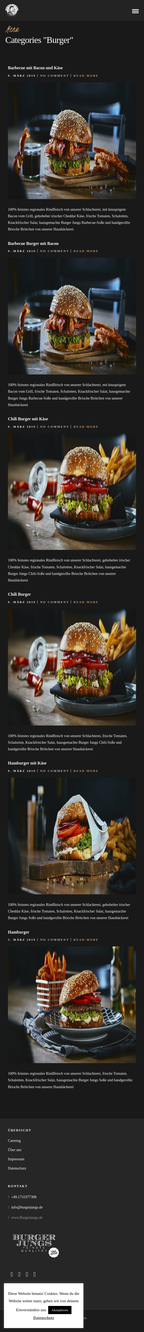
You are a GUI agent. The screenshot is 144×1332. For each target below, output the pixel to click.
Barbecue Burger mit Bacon (33, 243)
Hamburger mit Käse (27, 763)
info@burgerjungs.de (27, 1207)
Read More (86, 75)
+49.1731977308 (23, 1197)
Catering (14, 1141)
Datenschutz (17, 1168)
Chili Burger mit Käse (28, 419)
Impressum (16, 1159)
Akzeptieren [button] (59, 1310)
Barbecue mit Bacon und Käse (35, 68)
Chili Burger (19, 594)
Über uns (14, 1150)
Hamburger (18, 932)
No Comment (54, 75)
